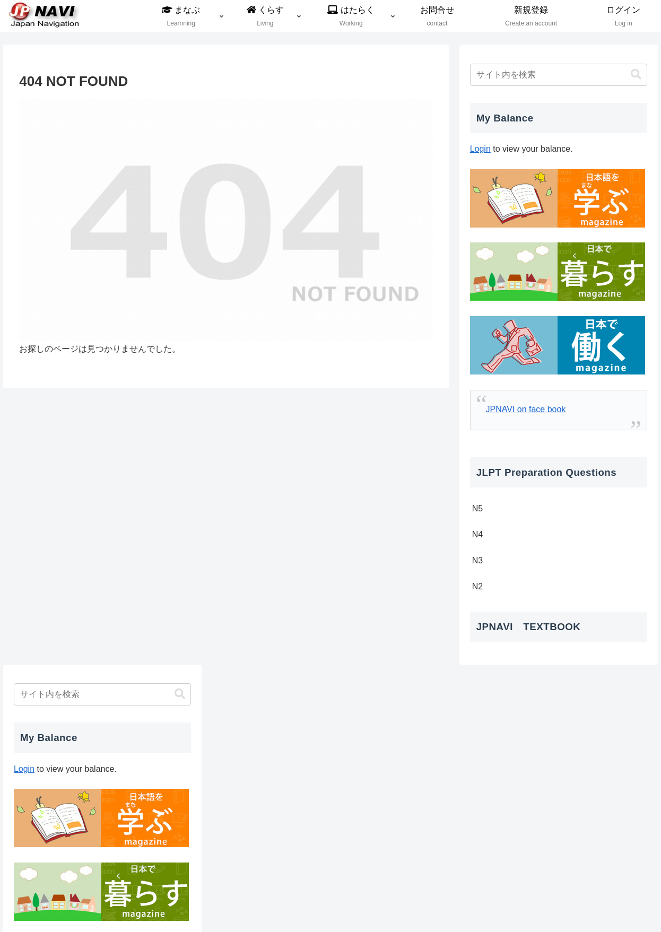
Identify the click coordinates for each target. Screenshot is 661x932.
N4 (477, 534)
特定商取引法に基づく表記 (606, 899)
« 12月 (482, 791)
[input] (558, 75)
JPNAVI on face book (525, 409)
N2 (477, 586)
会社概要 (254, 899)
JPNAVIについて (523, 899)
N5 (477, 508)
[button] (636, 74)
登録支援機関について (317, 899)
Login (480, 148)
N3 (477, 560)
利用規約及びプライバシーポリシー (425, 899)
